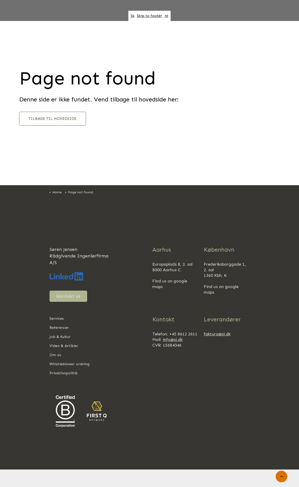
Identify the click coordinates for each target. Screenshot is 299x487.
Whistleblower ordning (69, 364)
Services (57, 318)
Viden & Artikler (64, 346)
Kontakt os (68, 296)
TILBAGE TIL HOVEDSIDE (52, 118)
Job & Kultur (254, 31)
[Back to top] (281, 476)
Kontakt (18, 47)
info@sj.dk (173, 339)
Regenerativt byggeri (215, 31)
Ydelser (99, 31)
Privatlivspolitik (64, 373)
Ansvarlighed (174, 31)
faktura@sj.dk (217, 334)
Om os (148, 31)
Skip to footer (149, 16)
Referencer (124, 31)
